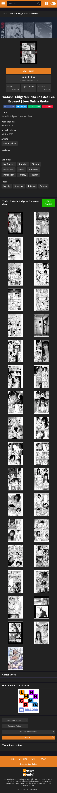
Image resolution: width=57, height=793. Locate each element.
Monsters (33, 169)
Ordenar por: (36, 731)
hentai (47, 89)
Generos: (17, 726)
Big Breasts (8, 164)
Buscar (39, 737)
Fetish (21, 169)
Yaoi (34, 759)
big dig (6, 186)
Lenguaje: (17, 720)
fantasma (19, 186)
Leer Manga (48, 202)
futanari (32, 186)
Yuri (43, 759)
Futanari (34, 175)
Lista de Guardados (28, 764)
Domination (8, 175)
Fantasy (22, 175)
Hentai (31, 86)
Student (36, 164)
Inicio (13, 759)
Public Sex (8, 169)
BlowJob (23, 164)
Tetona (43, 186)
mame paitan (9, 143)
